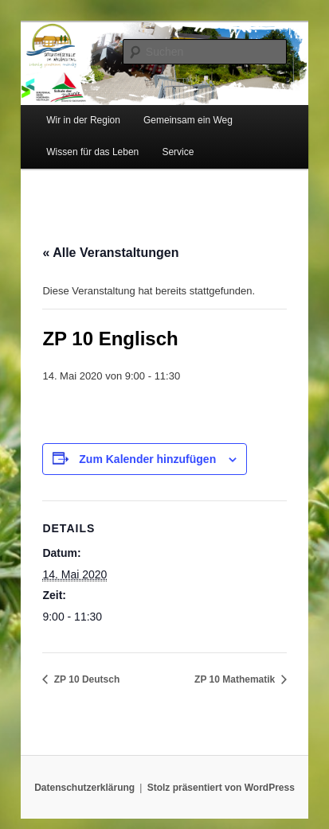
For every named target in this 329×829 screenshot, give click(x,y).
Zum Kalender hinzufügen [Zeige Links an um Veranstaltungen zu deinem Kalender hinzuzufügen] (147, 459)
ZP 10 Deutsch (85, 679)
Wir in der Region (83, 120)
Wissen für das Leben (92, 152)
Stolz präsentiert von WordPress (221, 787)
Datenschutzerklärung (84, 787)
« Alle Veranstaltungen (110, 252)
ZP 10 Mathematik (235, 679)
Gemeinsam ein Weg (188, 120)
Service (178, 152)
